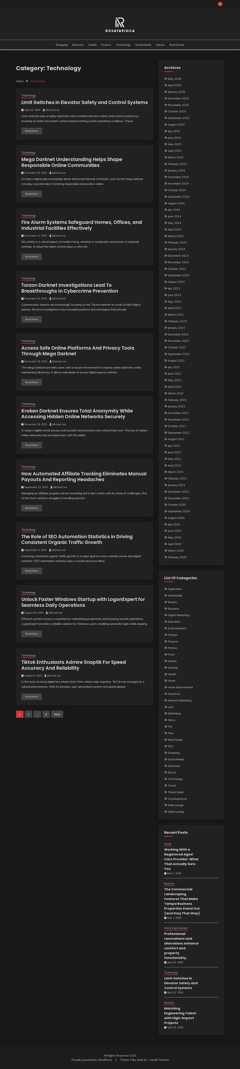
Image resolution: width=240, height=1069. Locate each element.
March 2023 (176, 314)
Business (78, 44)
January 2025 (176, 170)
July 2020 (174, 524)
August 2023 (176, 282)
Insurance (174, 694)
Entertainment (177, 628)
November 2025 (178, 105)
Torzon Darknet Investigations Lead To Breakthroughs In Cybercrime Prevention (69, 288)
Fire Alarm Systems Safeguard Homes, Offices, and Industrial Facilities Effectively (81, 225)
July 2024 (174, 209)
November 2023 (178, 262)
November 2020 (178, 498)
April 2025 (174, 150)
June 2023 (174, 295)
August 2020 (176, 518)
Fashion (173, 635)
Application (175, 589)
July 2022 (174, 367)
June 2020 (174, 531)
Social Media (143, 44)
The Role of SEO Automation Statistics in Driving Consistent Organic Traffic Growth (77, 539)
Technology (123, 44)
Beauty (172, 602)
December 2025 (178, 98)
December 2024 (178, 177)
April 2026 (174, 85)
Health (92, 44)
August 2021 (176, 439)
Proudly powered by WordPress (92, 1060)
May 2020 (174, 537)
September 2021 (179, 432)
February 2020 (177, 557)
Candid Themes (159, 1060)
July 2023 (174, 288)
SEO (170, 746)
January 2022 (176, 406)
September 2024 (179, 196)
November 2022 (178, 341)
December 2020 (178, 491)
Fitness (172, 648)
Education (174, 621)
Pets (171, 733)
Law (170, 707)
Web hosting (176, 811)
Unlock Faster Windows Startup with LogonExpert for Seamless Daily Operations (83, 602)
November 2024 (178, 183)
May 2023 (174, 301)
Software (174, 766)
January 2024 (176, 249)
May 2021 (174, 459)
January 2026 (176, 92)
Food (171, 654)
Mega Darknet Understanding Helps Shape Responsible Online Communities (71, 162)
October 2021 (177, 426)
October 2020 (177, 504)
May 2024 (174, 223)
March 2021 (176, 472)
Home (171, 680)
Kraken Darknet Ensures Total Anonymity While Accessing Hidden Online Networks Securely (77, 414)
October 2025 (177, 111)
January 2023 (176, 327)
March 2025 (176, 157)
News (171, 720)
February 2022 (177, 400)
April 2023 (174, 308)
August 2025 (176, 124)
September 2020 (179, 511)
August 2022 (176, 360)
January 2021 (176, 485)
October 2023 (177, 269)
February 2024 (177, 242)
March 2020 (176, 550)
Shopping (62, 44)
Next (57, 714)
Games (160, 44)
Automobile (175, 595)
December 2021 (178, 413)
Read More (31, 131)
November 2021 (178, 419)
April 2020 (174, 544)
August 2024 (176, 203)
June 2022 (174, 373)
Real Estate (176, 44)
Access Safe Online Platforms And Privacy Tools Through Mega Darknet (77, 351)
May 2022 (174, 380)
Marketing (174, 713)
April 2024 (174, 229)
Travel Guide (176, 792)
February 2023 (177, 321)
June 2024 (174, 216)
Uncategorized (177, 798)
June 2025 (174, 137)
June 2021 (174, 452)
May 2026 (174, 79)
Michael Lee (52, 109)
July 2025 (174, 131)
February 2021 (177, 478)
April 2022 (174, 386)
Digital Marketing (178, 615)
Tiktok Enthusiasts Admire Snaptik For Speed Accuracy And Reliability (73, 665)
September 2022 (179, 354)
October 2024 (177, 190)
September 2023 (179, 275)
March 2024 (176, 236)
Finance (106, 44)
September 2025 (179, 118)
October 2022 (177, 347)
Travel (172, 785)
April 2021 (174, 465)
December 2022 (178, 334)
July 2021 (174, 445)
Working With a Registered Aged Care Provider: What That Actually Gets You (181, 859)
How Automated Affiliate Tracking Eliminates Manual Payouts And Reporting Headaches (84, 477)
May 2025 (174, 144)
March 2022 (176, 393)
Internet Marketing (179, 700)
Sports (172, 772)
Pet (170, 726)
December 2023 (178, 255)
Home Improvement (180, 687)
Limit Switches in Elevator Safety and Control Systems (84, 102)
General (173, 667)
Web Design (176, 805)
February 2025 (177, 164)
